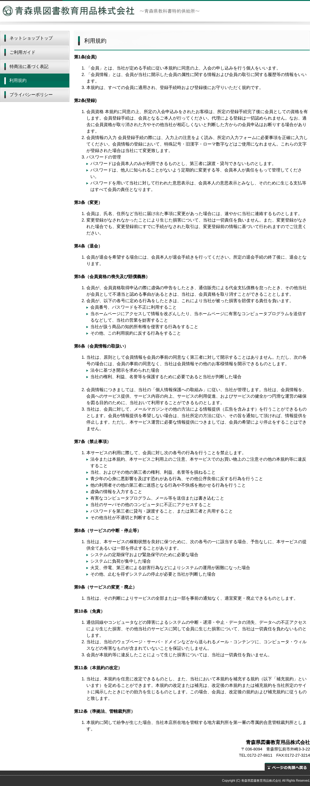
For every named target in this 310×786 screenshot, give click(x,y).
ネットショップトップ (31, 38)
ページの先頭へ (287, 767)
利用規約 (18, 80)
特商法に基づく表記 (29, 66)
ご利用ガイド (22, 52)
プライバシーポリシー (31, 94)
